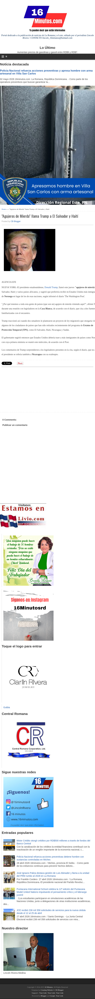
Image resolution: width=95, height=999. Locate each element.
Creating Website (47, 990)
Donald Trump (51, 287)
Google (52, 996)
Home (4, 209)
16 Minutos (49, 987)
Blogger (43, 996)
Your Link (42, 993)
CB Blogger (16, 221)
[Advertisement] (26, 389)
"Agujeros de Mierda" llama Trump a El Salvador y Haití (40, 216)
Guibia (6, 707)
